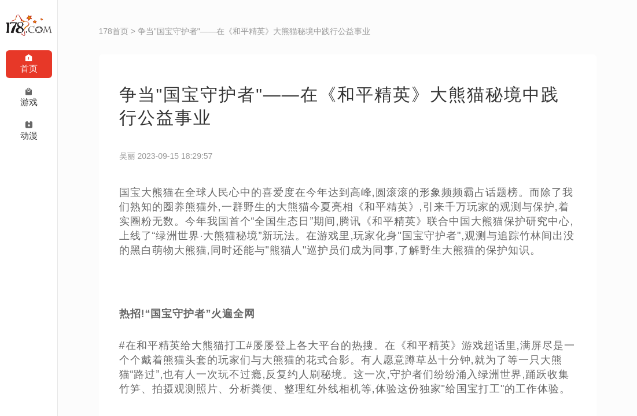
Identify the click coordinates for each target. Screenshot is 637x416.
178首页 (113, 31)
